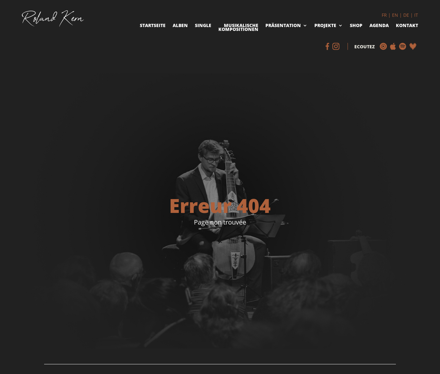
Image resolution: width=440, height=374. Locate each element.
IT (416, 15)
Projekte (325, 26)
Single (203, 26)
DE (406, 15)
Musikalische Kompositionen (238, 28)
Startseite (153, 26)
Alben (180, 26)
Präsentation (283, 26)
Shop (356, 26)
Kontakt (407, 26)
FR (384, 15)
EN (395, 15)
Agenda (379, 26)
